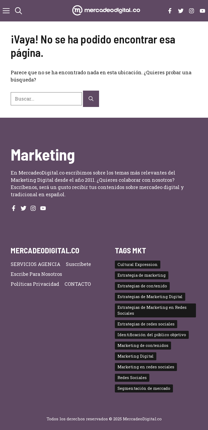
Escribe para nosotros (36, 274)
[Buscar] (91, 99)
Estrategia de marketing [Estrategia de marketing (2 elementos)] (142, 275)
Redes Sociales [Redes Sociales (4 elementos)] (132, 377)
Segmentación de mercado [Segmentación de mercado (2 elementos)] (144, 388)
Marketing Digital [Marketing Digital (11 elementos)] (136, 356)
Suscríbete (78, 264)
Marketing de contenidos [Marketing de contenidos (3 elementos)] (143, 345)
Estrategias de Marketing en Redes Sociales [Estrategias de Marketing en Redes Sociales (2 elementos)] (152, 310)
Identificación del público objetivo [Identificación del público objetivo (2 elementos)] (152, 334)
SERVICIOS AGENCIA (35, 264)
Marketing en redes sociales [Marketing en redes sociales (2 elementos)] (146, 366)
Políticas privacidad (35, 284)
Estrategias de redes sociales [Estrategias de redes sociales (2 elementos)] (146, 324)
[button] (18, 10)
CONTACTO (78, 284)
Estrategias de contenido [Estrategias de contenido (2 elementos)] (142, 285)
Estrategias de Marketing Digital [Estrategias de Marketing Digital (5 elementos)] (150, 296)
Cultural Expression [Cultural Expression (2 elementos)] (138, 264)
